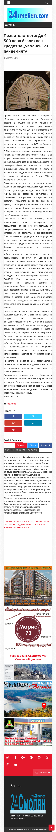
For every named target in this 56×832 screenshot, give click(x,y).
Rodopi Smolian (13, 829)
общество (11, 403)
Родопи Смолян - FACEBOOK (18, 521)
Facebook (45, 445)
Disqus (33, 445)
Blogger (20, 445)
